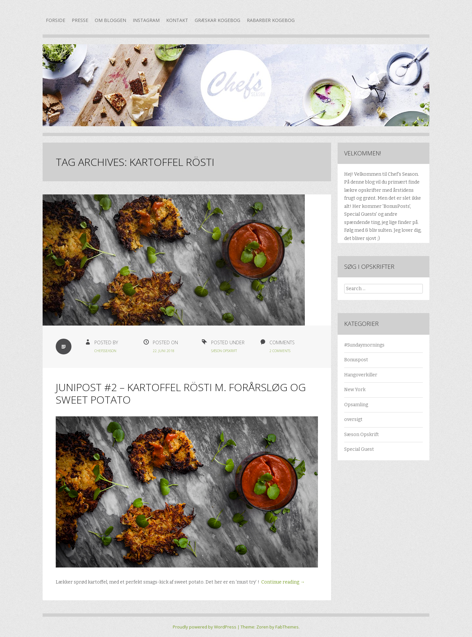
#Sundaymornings (364, 345)
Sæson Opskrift (224, 350)
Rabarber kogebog (271, 20)
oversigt (353, 419)
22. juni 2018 (163, 350)
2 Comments (279, 350)
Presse (80, 20)
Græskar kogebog (217, 20)
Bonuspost (356, 360)
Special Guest (359, 449)
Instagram (146, 20)
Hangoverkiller (360, 375)
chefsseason (105, 350)
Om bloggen (110, 20)
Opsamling (356, 405)
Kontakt (177, 20)
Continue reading (283, 582)
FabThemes (287, 627)
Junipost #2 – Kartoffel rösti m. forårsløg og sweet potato (181, 393)
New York (354, 389)
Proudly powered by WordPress (204, 627)
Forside (55, 20)
